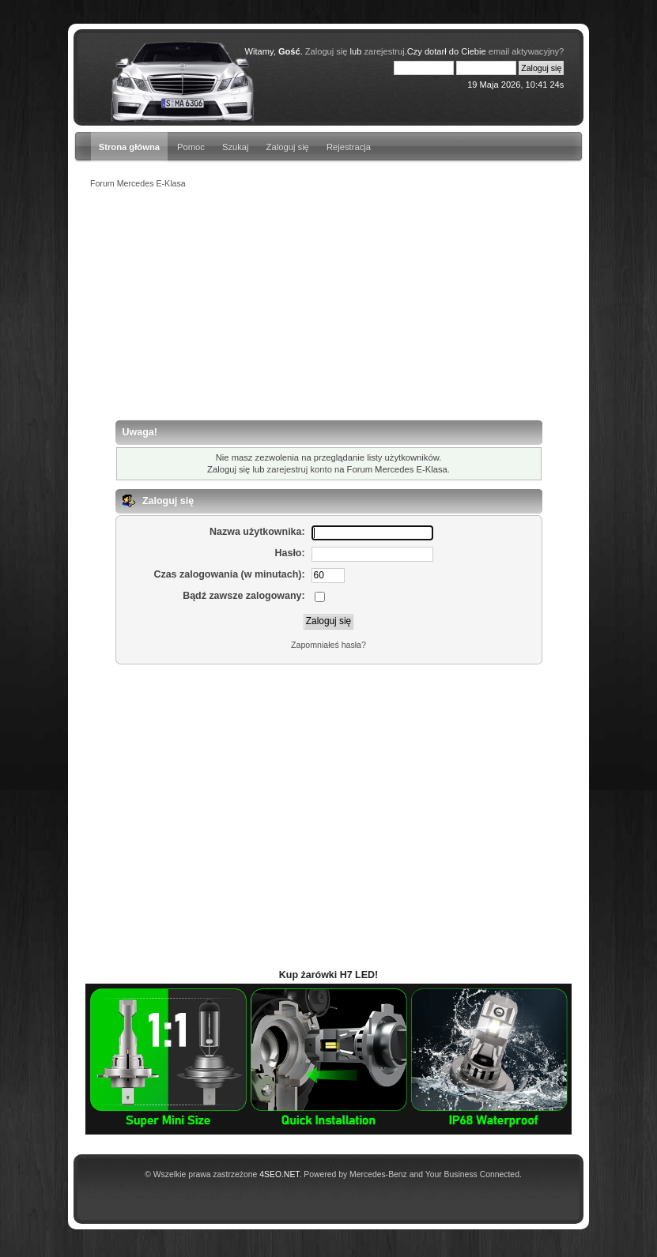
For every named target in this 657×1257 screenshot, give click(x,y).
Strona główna (129, 147)
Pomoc (191, 147)
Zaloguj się (287, 147)
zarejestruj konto (299, 469)
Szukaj (235, 147)
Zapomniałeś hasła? (328, 644)
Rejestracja (349, 147)
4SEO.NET (279, 1174)
